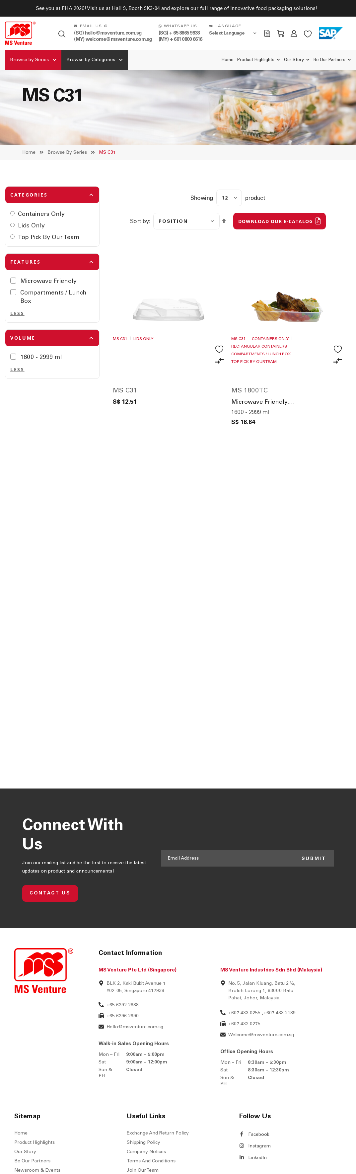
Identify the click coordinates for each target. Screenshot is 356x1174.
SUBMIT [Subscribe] (313, 882)
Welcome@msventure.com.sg (261, 1059)
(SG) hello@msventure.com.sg (107, 33)
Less (17, 337)
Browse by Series (67, 176)
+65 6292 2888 (123, 1029)
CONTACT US (50, 917)
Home (29, 176)
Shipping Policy (143, 1166)
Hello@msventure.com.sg (135, 1051)
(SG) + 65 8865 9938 (179, 33)
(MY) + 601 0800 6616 (180, 39)
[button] (220, 385)
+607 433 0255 (244, 1037)
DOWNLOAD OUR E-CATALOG (275, 245)
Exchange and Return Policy (158, 1157)
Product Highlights (34, 1166)
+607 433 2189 (279, 1037)
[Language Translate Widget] (233, 33)
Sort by (139, 245)
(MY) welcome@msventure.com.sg (113, 39)
